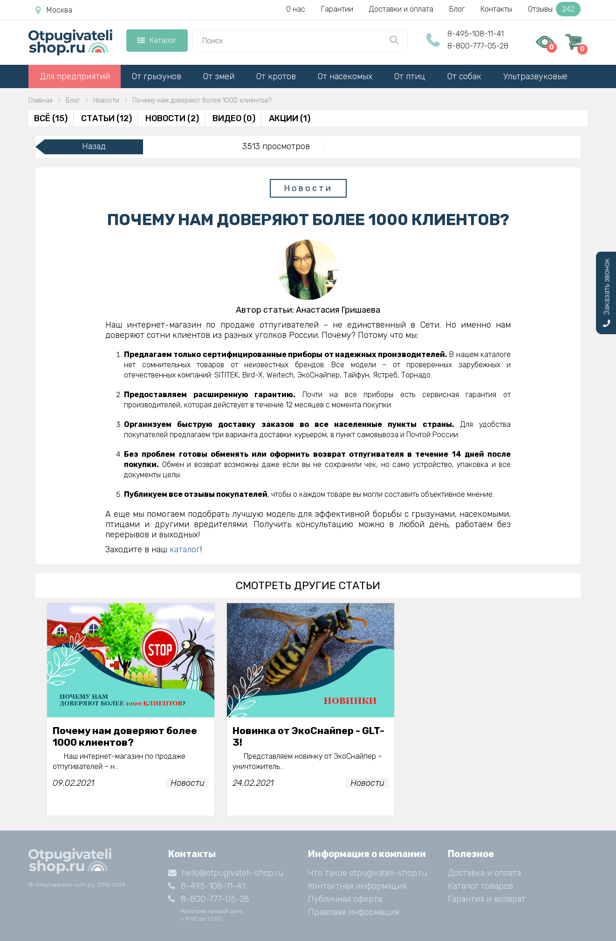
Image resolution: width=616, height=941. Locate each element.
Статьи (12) (106, 118)
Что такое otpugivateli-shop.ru (367, 873)
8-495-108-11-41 (475, 33)
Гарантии (337, 9)
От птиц (409, 76)
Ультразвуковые (535, 76)
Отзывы (554, 9)
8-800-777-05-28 (477, 45)
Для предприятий (75, 76)
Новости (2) (172, 118)
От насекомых (345, 76)
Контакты (496, 9)
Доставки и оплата (401, 9)
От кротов (276, 76)
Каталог (156, 40)
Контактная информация (357, 886)
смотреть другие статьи (308, 585)
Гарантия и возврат (487, 899)
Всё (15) (51, 118)
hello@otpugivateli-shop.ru (225, 873)
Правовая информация (353, 912)
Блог (457, 9)
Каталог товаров (480, 886)
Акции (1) (289, 118)
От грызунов (156, 76)
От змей (218, 76)
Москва (53, 10)
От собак (464, 76)
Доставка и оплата (484, 873)
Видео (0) (233, 118)
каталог (185, 549)
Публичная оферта (345, 899)
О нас (295, 9)
